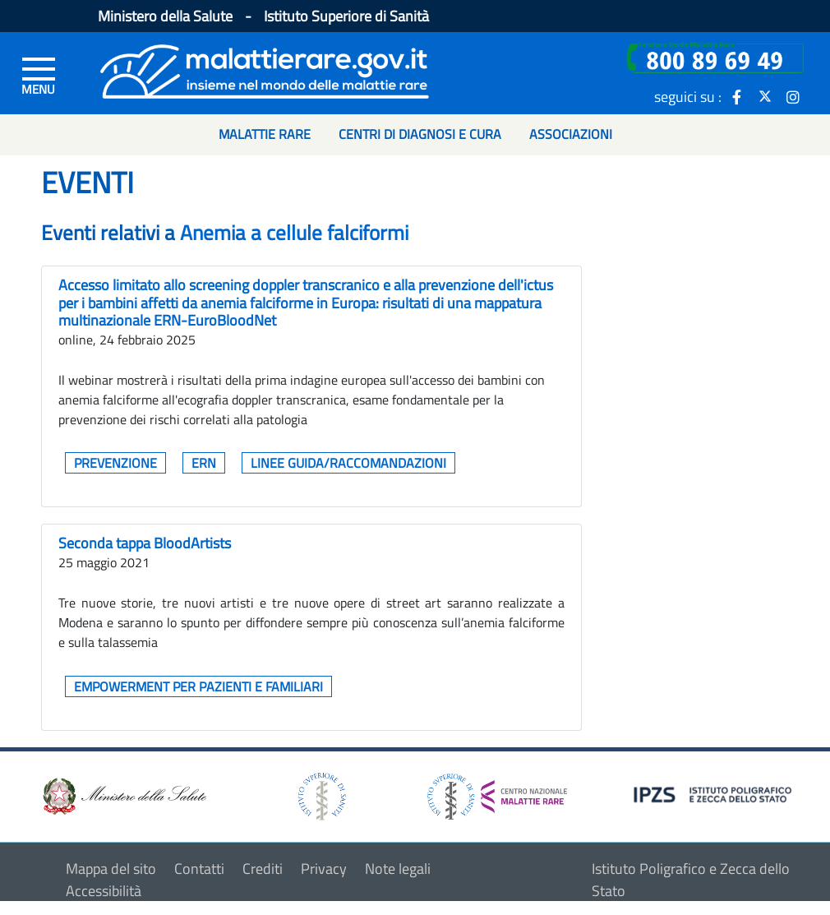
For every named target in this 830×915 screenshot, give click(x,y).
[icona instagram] (793, 96)
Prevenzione (115, 463)
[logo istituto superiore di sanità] (320, 794)
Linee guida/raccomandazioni (348, 463)
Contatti (199, 868)
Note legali (398, 868)
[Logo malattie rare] (264, 69)
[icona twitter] (765, 96)
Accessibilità (103, 891)
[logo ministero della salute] (123, 794)
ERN (203, 463)
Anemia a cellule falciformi (294, 232)
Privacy (324, 868)
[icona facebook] (737, 96)
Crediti (262, 868)
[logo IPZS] (715, 793)
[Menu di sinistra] (38, 75)
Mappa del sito (111, 868)
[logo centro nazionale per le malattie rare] (497, 792)
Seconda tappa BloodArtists (144, 543)
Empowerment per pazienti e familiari (198, 686)
